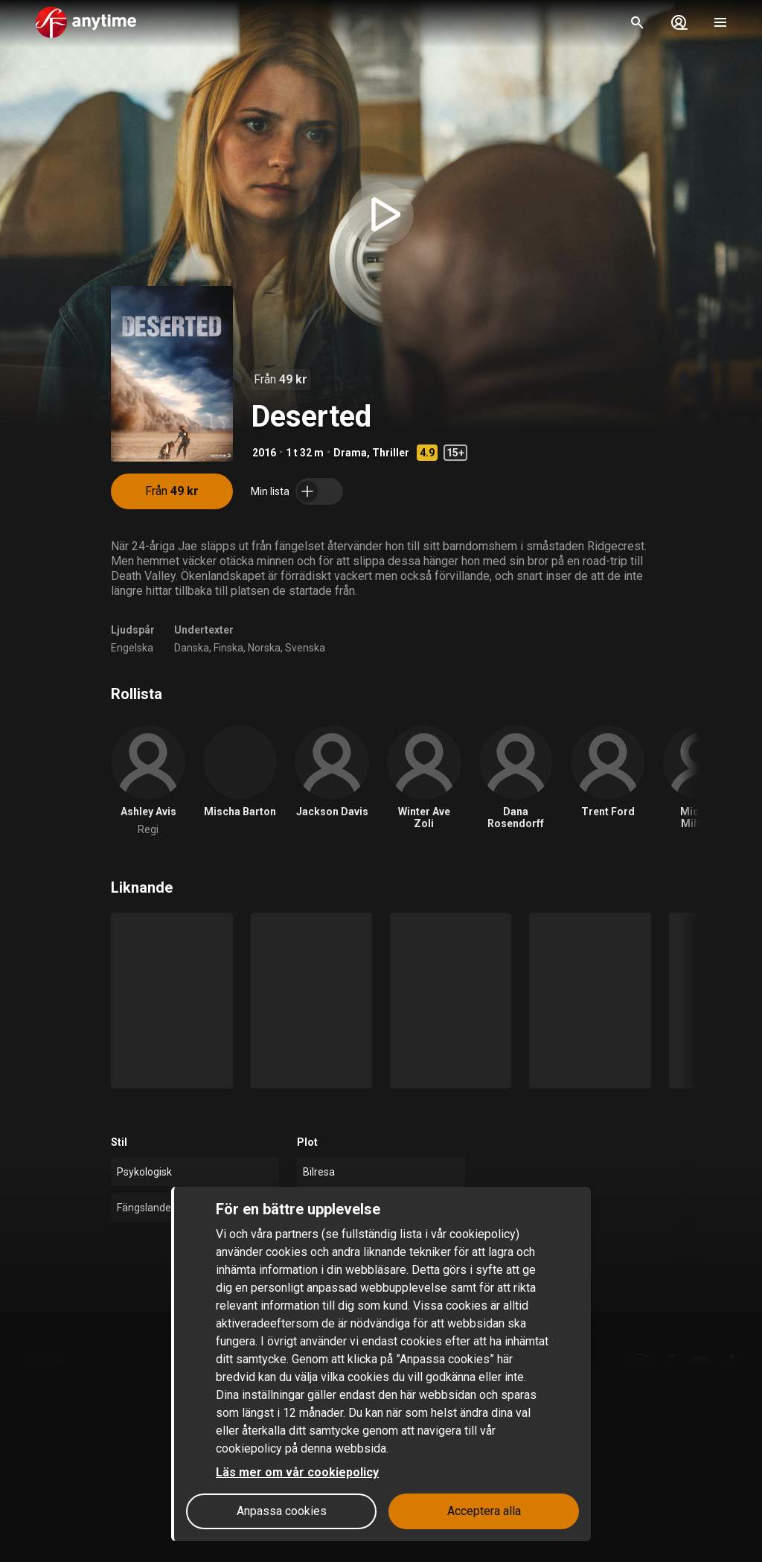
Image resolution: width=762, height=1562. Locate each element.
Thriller (390, 453)
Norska (264, 648)
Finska (228, 648)
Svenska (305, 648)
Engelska (132, 648)
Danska (191, 648)
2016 (264, 453)
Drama (350, 453)
